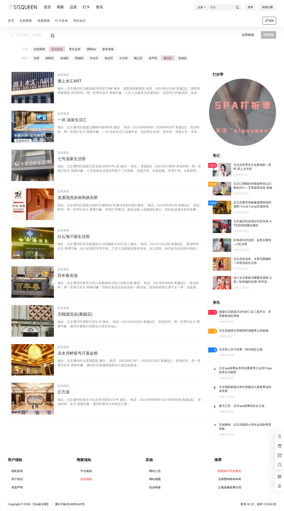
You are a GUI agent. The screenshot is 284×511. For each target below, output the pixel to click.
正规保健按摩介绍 (229, 487)
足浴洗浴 (57, 49)
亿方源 (63, 392)
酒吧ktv (91, 49)
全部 (36, 58)
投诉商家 (155, 487)
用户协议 (17, 479)
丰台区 (94, 58)
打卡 (86, 7)
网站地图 (155, 479)
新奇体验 (108, 49)
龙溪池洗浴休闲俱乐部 (77, 197)
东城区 (64, 58)
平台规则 (86, 471)
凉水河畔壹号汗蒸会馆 (77, 353)
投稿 (269, 20)
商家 (60, 7)
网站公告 (155, 471)
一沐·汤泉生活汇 (72, 120)
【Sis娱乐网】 (40, 504)
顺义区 (138, 58)
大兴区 (123, 58)
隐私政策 (17, 471)
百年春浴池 (67, 275)
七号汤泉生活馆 (71, 159)
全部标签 (248, 35)
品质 (73, 7)
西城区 (79, 58)
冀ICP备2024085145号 (70, 504)
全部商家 (39, 49)
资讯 (99, 7)
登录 (250, 7)
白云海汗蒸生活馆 (73, 236)
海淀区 (108, 58)
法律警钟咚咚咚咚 (229, 479)
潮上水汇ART (69, 81)
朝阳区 (49, 58)
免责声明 (17, 487)
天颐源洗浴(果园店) (74, 314)
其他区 (182, 58)
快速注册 (267, 7)
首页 (47, 7)
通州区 (167, 58)
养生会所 (75, 49)
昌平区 (153, 58)
